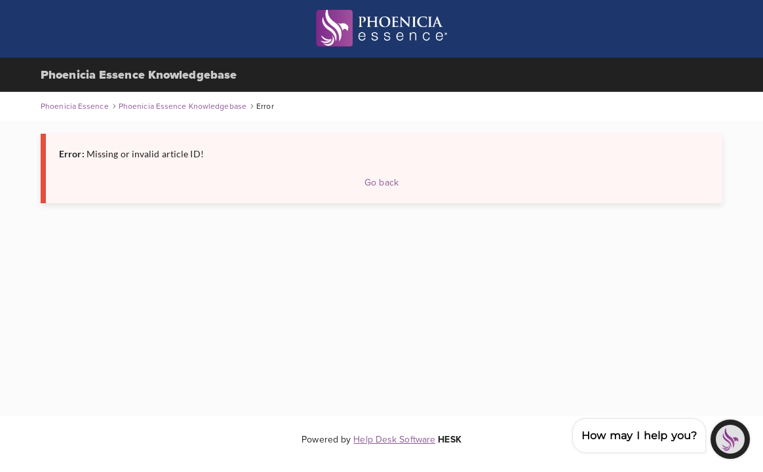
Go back (381, 182)
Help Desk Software (394, 439)
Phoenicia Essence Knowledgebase (139, 74)
